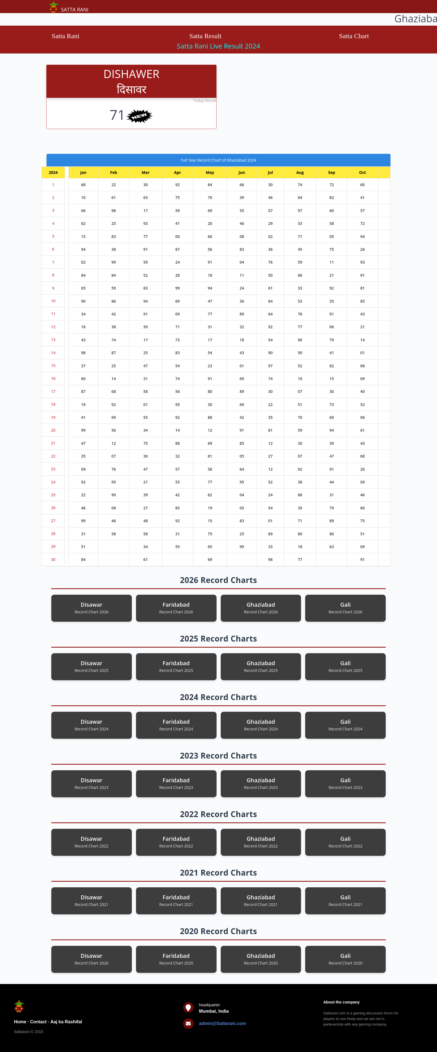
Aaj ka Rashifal (66, 1021)
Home (20, 1021)
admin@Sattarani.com (222, 1023)
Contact (38, 1021)
